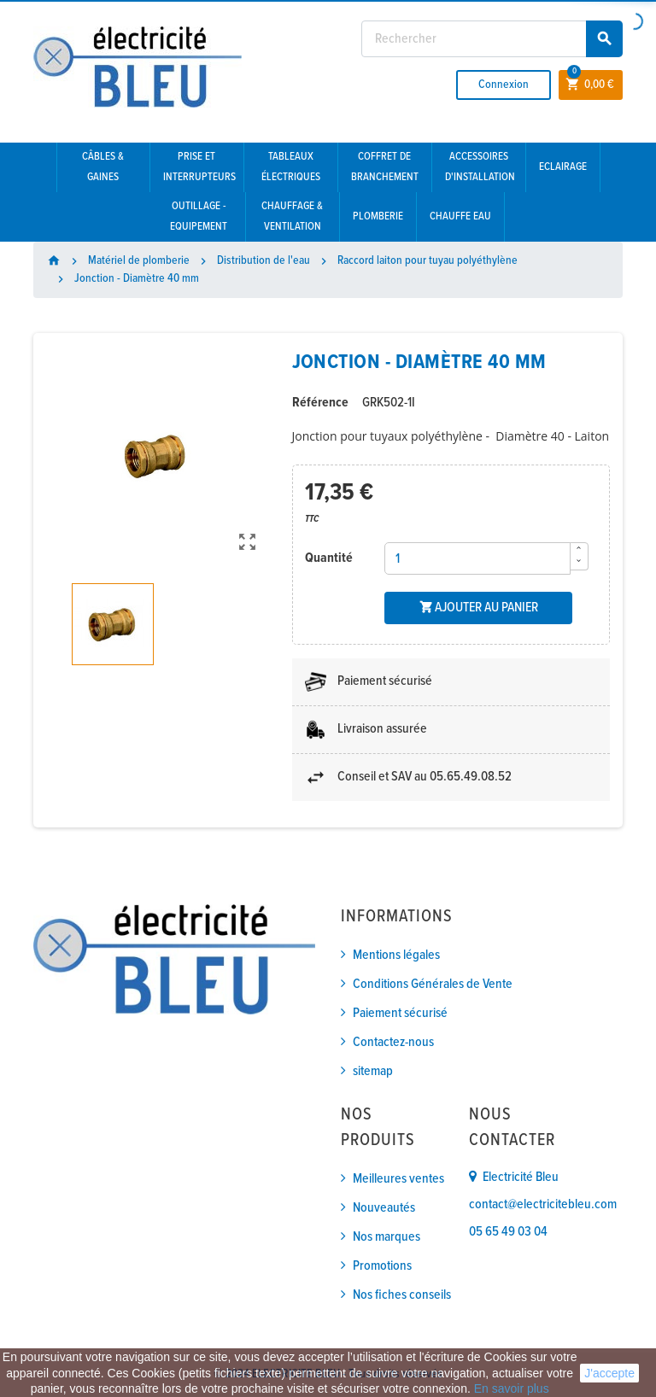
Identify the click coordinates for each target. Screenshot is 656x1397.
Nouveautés (384, 1208)
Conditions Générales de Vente (432, 984)
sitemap (373, 1071)
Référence (320, 403)
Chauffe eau (460, 216)
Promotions (382, 1266)
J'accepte (609, 1373)
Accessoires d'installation (480, 166)
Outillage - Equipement (198, 216)
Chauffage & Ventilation (292, 216)
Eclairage (563, 167)
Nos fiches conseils (402, 1295)
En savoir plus (511, 1388)
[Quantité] (477, 558)
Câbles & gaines (103, 166)
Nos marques (386, 1237)
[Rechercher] (492, 38)
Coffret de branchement (385, 166)
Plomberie (378, 216)
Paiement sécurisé (400, 1013)
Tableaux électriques (290, 166)
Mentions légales (396, 955)
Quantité (329, 558)
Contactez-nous (393, 1042)
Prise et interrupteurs (199, 166)
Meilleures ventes (398, 1179)
